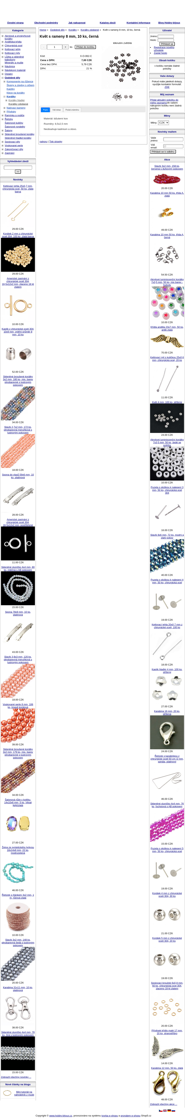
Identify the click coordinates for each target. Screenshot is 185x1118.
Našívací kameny (16, 107)
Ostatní (9, 73)
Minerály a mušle (14, 62)
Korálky (11, 96)
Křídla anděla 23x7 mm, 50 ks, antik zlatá (167, 328)
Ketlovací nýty (12, 53)
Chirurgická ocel (13, 45)
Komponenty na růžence (20, 81)
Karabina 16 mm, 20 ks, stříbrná (167, 712)
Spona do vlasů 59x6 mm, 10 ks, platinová (18, 476)
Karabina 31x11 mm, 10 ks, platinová (18, 989)
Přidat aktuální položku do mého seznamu (164, 101)
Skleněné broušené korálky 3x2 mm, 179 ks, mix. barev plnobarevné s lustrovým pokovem (18, 753)
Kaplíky (11, 89)
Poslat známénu (72, 110)
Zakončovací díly (14, 149)
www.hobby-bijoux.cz (60, 1115)
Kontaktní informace (138, 22)
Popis (45, 110)
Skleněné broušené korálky (19, 134)
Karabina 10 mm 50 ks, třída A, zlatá (167, 194)
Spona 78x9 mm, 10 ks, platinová (18, 613)
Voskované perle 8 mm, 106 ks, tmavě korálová (18, 706)
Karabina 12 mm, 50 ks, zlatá (167, 1068)
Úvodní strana (15, 22)
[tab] (45, 110)
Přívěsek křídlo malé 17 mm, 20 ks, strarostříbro (167, 1032)
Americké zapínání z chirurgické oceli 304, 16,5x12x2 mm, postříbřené (18, 522)
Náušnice (10, 66)
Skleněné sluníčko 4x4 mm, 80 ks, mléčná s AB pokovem (18, 568)
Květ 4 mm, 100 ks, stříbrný (167, 402)
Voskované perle (14, 145)
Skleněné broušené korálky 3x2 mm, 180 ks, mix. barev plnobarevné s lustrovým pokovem (18, 380)
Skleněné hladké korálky (18, 138)
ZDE (167, 87)
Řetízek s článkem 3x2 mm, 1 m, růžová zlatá (18, 896)
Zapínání (9, 153)
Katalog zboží (108, 22)
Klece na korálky (16, 92)
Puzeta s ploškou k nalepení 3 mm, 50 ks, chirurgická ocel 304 (167, 490)
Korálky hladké (16, 100)
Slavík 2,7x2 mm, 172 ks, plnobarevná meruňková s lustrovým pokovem (18, 430)
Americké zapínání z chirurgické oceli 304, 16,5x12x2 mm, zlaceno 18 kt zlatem (18, 282)
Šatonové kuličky (14, 122)
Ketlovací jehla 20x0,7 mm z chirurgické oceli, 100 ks (167, 626)
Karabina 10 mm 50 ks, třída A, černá (167, 236)
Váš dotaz (56, 110)
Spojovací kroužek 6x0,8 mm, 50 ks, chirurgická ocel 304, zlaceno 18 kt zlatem (167, 985)
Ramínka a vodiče (14, 115)
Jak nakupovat (76, 22)
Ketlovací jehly (13, 49)
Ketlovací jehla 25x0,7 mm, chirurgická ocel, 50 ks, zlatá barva (17, 189)
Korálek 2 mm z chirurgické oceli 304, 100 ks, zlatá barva (18, 235)
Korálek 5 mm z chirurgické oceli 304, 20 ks (167, 939)
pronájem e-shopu (130, 1115)
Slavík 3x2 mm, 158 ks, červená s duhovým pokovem (167, 167)
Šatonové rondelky (15, 126)
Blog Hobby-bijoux (169, 22)
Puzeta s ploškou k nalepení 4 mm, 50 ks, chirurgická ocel (167, 581)
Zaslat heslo (160, 53)
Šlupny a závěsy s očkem (20, 85)
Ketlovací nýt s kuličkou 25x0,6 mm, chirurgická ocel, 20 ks (167, 359)
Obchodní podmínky (46, 22)
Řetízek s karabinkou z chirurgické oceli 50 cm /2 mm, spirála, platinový (167, 759)
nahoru (43, 141)
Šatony (8, 130)
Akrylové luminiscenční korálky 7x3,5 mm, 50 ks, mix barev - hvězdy (167, 282)
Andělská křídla (13, 41)
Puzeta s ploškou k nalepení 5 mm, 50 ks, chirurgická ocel (167, 850)
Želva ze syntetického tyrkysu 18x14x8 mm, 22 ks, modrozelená (18, 850)
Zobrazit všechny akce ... (163, 1104)
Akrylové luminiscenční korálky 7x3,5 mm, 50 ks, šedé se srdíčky (167, 442)
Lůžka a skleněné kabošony (14, 58)
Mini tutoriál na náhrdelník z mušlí (24, 1093)
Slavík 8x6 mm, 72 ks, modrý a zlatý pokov (167, 536)
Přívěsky (11, 111)
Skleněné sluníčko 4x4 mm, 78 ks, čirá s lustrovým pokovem (18, 1033)
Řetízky (9, 119)
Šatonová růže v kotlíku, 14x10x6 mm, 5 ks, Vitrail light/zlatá (18, 802)
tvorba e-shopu (110, 1115)
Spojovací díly (12, 141)
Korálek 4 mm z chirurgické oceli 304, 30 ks (167, 894)
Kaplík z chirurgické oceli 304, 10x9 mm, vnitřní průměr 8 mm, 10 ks (18, 331)
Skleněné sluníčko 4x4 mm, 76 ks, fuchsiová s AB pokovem (167, 805)
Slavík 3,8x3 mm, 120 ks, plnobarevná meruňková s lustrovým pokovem (18, 659)
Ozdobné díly (12, 77)
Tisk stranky (55, 141)
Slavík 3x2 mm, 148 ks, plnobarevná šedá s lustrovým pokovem (18, 942)
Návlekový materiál (15, 70)
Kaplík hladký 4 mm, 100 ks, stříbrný (167, 671)
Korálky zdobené (18, 104)
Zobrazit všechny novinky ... (16, 1077)
